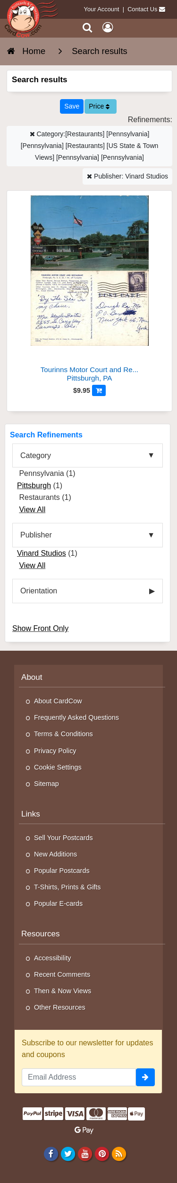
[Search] (88, 27)
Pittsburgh (34, 486)
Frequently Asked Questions (76, 717)
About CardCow (58, 701)
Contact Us (142, 9)
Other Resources (59, 1007)
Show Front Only (40, 628)
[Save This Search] (72, 106)
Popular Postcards (62, 870)
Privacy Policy (55, 751)
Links (30, 813)
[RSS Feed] (119, 1154)
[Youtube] (84, 1154)
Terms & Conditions (63, 734)
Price (99, 106)
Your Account (101, 9)
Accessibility (52, 958)
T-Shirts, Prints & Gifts (67, 887)
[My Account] (107, 27)
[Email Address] (79, 1077)
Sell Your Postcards (63, 837)
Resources (40, 933)
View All (32, 510)
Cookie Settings (58, 767)
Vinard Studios (41, 553)
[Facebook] (50, 1154)
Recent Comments (62, 974)
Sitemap (46, 783)
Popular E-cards (58, 903)
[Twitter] (67, 1154)
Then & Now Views (62, 991)
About (31, 677)
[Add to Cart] (99, 390)
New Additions (55, 854)
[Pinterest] (101, 1154)
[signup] (145, 1077)
